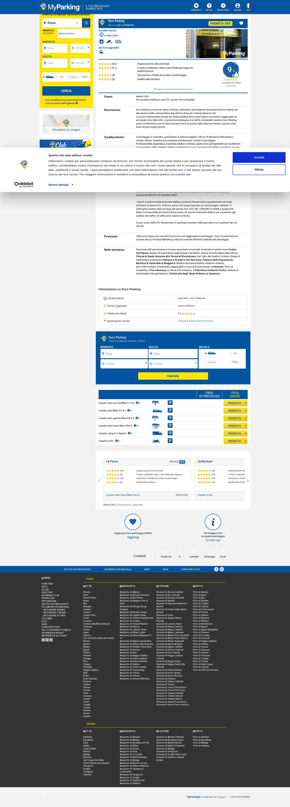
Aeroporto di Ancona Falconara (134, 595)
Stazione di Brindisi (165, 600)
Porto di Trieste (200, 661)
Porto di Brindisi (200, 600)
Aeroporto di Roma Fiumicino (134, 661)
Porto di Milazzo (201, 620)
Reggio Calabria (91, 670)
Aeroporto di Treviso (130, 672)
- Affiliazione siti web (53, 615)
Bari (85, 603)
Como (86, 617)
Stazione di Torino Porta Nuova (171, 687)
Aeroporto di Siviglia (129, 777)
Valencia (87, 774)
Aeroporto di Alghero (130, 592)
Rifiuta (259, 22)
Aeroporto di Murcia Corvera (133, 763)
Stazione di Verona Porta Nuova (171, 701)
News (147, 569)
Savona (86, 690)
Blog (165, 569)
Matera (86, 641)
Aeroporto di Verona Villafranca (135, 678)
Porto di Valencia (201, 745)
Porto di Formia (200, 612)
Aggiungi (133, 537)
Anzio (86, 595)
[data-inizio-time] (82, 48)
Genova (86, 635)
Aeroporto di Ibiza (128, 751)
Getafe (86, 745)
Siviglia (86, 768)
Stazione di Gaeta (164, 615)
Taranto (86, 698)
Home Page (47, 583)
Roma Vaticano (90, 678)
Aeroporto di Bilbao (129, 745)
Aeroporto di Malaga (129, 760)
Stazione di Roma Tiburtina (169, 675)
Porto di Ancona (200, 592)
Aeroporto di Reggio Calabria (134, 655)
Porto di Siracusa (201, 649)
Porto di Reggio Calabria (205, 641)
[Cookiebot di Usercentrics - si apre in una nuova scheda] (24, 37)
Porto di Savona (200, 646)
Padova (86, 652)
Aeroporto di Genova (130, 626)
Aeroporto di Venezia (130, 675)
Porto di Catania (200, 606)
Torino (86, 701)
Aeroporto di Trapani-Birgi (132, 670)
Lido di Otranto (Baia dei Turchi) (98, 638)
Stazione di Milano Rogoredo (170, 641)
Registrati (47, 592)
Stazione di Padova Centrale (169, 649)
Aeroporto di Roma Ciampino (133, 658)
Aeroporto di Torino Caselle (133, 667)
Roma (210, 321)
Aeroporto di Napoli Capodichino (135, 641)
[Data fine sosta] (175, 353)
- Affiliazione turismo (54, 612)
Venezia (87, 710)
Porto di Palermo (201, 632)
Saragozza (88, 765)
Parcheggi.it (219, 797)
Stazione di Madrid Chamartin (170, 745)
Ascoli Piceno (89, 597)
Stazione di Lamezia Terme (169, 623)
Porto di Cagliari (201, 603)
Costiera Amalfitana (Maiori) (96, 623)
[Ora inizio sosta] (126, 363)
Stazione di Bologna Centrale (170, 597)
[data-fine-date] (57, 63)
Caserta (87, 609)
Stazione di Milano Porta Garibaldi (172, 635)
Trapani (86, 704)
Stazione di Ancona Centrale (169, 592)
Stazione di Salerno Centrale (169, 681)
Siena (85, 693)
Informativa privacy (53, 632)
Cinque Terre (89, 615)
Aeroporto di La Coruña (131, 754)
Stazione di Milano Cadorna (169, 626)
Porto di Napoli (200, 626)
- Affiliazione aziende (53, 609)
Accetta (259, 9)
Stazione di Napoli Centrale (169, 646)
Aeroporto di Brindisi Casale (133, 612)
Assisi (86, 600)
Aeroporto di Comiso (130, 620)
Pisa (85, 661)
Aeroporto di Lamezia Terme (133, 629)
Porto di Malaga (200, 742)
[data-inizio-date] (57, 48)
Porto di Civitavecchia (203, 609)
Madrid (86, 751)
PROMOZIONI (48, 598)
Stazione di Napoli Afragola (169, 644)
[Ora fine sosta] (175, 363)
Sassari (86, 687)
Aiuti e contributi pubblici (56, 630)
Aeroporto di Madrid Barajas (133, 757)
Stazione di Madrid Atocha (169, 742)
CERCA (66, 91)
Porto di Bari (199, 597)
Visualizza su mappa (66, 129)
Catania (86, 612)
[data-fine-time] (82, 63)
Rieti (85, 672)
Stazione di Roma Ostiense (169, 670)
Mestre (86, 644)
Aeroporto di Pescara (130, 649)
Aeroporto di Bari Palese (131, 597)
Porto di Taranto (200, 652)
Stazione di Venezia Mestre (169, 698)
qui (188, 26)
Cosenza (87, 620)
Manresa (87, 757)
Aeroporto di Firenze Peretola (134, 623)
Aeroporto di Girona (129, 748)
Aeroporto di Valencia (130, 783)
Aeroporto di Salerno (130, 664)
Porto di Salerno (200, 644)
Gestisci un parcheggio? (77, 569)
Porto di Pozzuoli (201, 638)
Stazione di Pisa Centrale (168, 652)
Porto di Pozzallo (201, 635)
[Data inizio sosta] (126, 353)
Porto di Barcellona (202, 740)
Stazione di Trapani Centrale (169, 693)
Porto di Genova (200, 615)
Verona (86, 713)
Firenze (86, 629)
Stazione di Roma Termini (192, 321)
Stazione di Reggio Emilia (168, 661)
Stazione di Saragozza (167, 751)
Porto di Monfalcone (203, 623)
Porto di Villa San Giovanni (205, 670)
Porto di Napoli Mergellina (205, 629)
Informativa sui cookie (54, 635)
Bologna (87, 606)
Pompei (86, 664)
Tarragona (88, 771)
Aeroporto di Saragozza (131, 774)
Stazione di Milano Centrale (169, 629)
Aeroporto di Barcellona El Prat (134, 742)
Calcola (173, 376)
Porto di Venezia (201, 667)
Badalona (87, 737)
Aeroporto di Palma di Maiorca (134, 765)
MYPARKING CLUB (50, 595)
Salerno (86, 684)
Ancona (86, 592)
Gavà (85, 742)
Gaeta (86, 632)
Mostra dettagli (58, 37)
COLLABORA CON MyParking (117, 569)
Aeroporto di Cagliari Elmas (133, 615)
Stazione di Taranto (165, 684)
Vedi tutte (137, 504)
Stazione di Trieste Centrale (169, 695)
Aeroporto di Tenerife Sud (132, 780)
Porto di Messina (201, 617)
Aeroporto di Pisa (128, 652)
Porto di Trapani (200, 658)
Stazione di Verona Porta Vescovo (172, 704)
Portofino (87, 667)
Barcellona (88, 740)
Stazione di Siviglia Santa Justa (171, 754)
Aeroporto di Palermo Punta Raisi (135, 646)
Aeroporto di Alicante (130, 737)
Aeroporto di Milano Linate (132, 632)
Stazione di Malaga (165, 748)
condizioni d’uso (190, 569)
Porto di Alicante (201, 737)
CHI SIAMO (47, 618)
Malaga (86, 754)
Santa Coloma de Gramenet (96, 763)
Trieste (86, 707)
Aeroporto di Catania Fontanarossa (136, 617)
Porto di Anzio (200, 595)
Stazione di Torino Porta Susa (170, 690)
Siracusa (87, 695)
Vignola (86, 716)
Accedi (45, 589)
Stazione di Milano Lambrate (169, 632)
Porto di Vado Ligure (203, 664)
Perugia (87, 658)
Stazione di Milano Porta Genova (172, 638)
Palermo (87, 655)
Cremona (87, 626)
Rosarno (87, 681)
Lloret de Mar (89, 748)
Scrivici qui (213, 540)
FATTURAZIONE (49, 601)
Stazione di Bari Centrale (168, 595)
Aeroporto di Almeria (129, 740)
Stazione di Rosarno (166, 678)
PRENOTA (237, 403)
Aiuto (45, 586)
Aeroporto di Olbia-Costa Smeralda (136, 644)
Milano (86, 646)
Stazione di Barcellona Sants (169, 740)
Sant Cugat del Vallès (93, 760)
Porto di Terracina (201, 655)
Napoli (86, 649)
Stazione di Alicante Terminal (170, 737)
